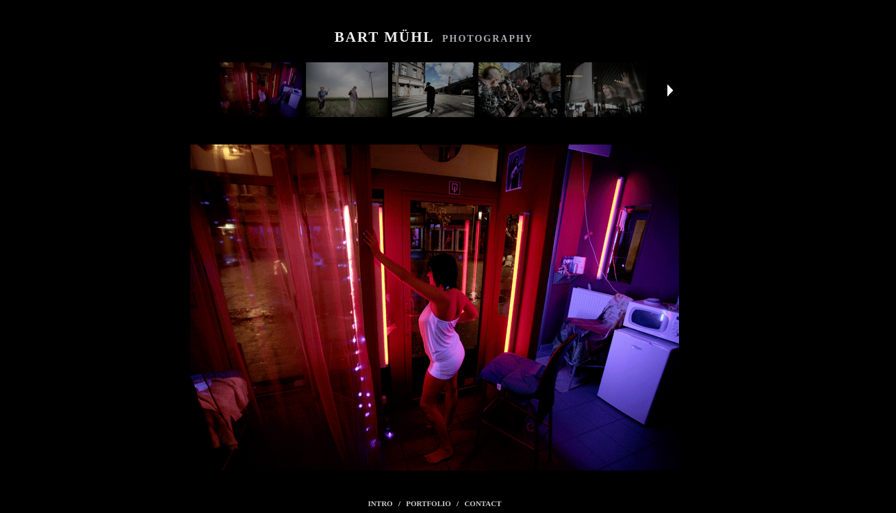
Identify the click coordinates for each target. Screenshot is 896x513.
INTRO (380, 503)
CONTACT (482, 503)
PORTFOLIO (428, 503)
